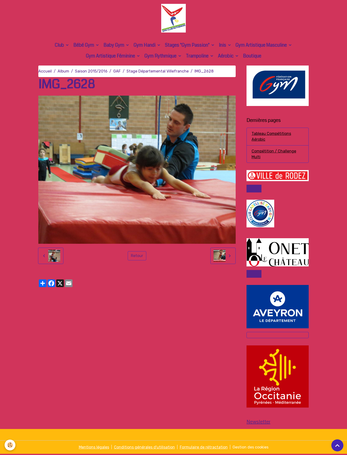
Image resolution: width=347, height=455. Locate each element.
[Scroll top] (337, 445)
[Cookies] (10, 445)
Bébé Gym (84, 45)
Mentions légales (94, 448)
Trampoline (197, 56)
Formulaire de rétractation (204, 448)
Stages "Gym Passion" (187, 45)
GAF (117, 71)
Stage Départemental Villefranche (158, 71)
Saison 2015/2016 (91, 71)
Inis (223, 45)
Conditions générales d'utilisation (144, 448)
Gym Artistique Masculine (261, 45)
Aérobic (226, 56)
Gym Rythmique (160, 56)
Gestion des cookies (250, 448)
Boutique (252, 56)
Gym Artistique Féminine (111, 56)
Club (60, 45)
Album (63, 71)
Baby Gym (114, 45)
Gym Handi (144, 45)
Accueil (45, 71)
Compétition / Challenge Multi (274, 154)
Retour (137, 256)
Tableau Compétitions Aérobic (271, 137)
